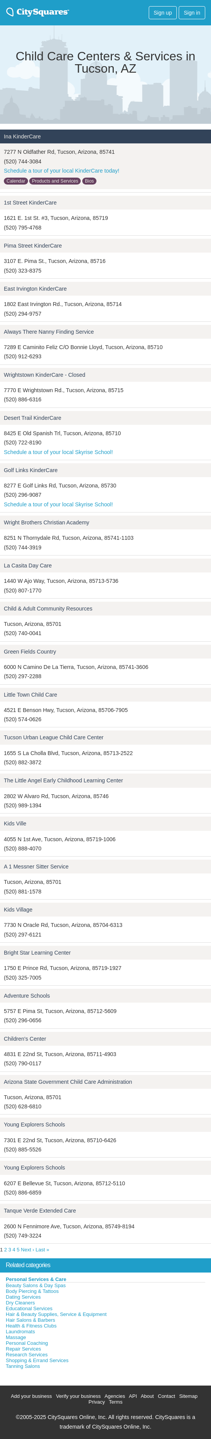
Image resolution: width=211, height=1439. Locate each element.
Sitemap (188, 1396)
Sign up (163, 13)
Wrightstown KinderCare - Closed (44, 375)
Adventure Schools (27, 996)
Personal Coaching (27, 1343)
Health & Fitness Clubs (31, 1326)
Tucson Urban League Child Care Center (53, 737)
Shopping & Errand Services (37, 1360)
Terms (115, 1402)
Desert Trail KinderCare (32, 418)
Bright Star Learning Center (37, 953)
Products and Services (55, 181)
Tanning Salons (23, 1366)
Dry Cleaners (20, 1303)
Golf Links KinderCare (31, 470)
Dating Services (23, 1297)
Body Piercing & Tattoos (32, 1291)
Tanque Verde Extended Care (40, 1211)
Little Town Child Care (30, 695)
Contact (166, 1396)
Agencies (115, 1396)
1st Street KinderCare (30, 203)
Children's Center (25, 1039)
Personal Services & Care (36, 1279)
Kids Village (18, 910)
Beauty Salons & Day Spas (36, 1285)
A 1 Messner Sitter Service (36, 866)
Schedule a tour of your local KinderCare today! (61, 171)
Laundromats (20, 1331)
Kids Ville (15, 823)
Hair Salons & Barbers (30, 1320)
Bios (89, 181)
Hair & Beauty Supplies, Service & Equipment (56, 1314)
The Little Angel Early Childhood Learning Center (63, 780)
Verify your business (78, 1396)
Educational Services (29, 1308)
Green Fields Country (30, 652)
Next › (27, 1250)
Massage (16, 1337)
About (147, 1396)
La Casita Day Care (28, 565)
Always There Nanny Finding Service (49, 332)
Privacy (96, 1402)
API (133, 1396)
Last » (42, 1250)
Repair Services (23, 1349)
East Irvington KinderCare (35, 289)
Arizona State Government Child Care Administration (68, 1082)
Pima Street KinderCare (33, 246)
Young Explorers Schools (34, 1124)
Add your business (31, 1396)
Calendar (16, 181)
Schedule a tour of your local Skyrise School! (58, 452)
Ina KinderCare (22, 136)
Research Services (27, 1354)
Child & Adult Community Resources (48, 609)
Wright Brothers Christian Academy (46, 522)
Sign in (192, 13)
